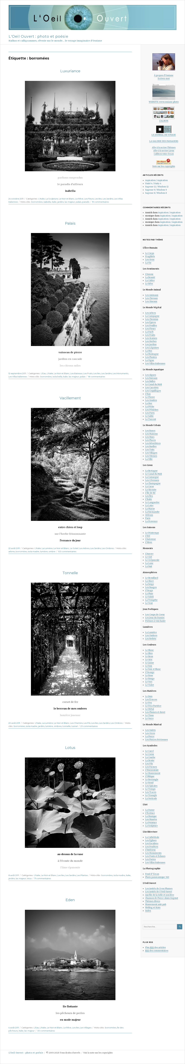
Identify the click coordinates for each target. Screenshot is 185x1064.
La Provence (151, 521)
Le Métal (149, 709)
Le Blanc (149, 650)
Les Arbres (84, 548)
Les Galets (150, 730)
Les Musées (151, 819)
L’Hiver (148, 542)
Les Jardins (108, 198)
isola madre (33, 551)
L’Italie (148, 499)
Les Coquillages (153, 391)
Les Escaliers (151, 843)
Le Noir (148, 666)
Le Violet (149, 685)
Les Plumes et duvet (155, 712)
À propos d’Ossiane (163, 75)
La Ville (149, 459)
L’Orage (149, 590)
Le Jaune (149, 663)
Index (148, 910)
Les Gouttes (151, 400)
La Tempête (151, 600)
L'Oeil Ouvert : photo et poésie (38, 36)
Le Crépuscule (152, 560)
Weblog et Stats (152, 907)
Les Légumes (152, 347)
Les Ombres (108, 548)
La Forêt (149, 332)
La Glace (149, 581)
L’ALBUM (163, 114)
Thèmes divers (152, 901)
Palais (70, 223)
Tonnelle (70, 573)
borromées (37, 202)
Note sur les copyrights (163, 166)
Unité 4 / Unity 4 (153, 183)
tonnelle (66, 726)
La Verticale (151, 798)
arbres (11, 551)
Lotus (70, 747)
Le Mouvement (152, 773)
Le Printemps (152, 533)
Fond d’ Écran (152, 874)
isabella (47, 202)
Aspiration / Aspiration (156, 180)
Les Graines (151, 338)
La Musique (151, 816)
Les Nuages (151, 587)
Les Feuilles (151, 325)
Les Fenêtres (151, 846)
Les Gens (149, 259)
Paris (147, 518)
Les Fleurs (89, 198)
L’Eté (147, 536)
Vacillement (70, 398)
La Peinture (151, 822)
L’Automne (150, 539)
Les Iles (98, 198)
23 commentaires (89, 726)
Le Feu (148, 702)
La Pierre (149, 736)
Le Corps (149, 253)
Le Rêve (79, 198)
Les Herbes (150, 341)
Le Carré (149, 751)
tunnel (75, 726)
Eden (70, 900)
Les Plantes (82, 875)
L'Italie (41, 198)
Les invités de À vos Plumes (158, 888)
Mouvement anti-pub (155, 904)
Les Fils (87, 723)
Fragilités (150, 256)
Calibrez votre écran (164, 154)
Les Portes (150, 859)
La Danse (150, 810)
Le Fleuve (150, 397)
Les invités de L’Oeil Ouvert (158, 891)
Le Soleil (74, 548)
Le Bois (148, 696)
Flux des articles (155, 947)
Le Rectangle (151, 779)
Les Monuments (120, 373)
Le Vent (149, 603)
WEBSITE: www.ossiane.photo (164, 93)
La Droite (149, 760)
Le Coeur (149, 754)
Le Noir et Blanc (66, 198)
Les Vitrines (151, 456)
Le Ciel (148, 557)
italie (54, 202)
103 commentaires (67, 551)
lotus (29, 878)
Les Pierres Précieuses (156, 739)
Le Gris (148, 659)
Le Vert (148, 682)
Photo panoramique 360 (157, 877)
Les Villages (85, 1027)
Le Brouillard (151, 578)
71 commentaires (42, 878)
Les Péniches (151, 409)
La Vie (148, 262)
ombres (58, 726)
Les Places (150, 440)
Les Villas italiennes (17, 376)
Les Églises (150, 840)
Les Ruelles (150, 446)
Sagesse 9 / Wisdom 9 (156, 190)
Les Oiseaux (151, 301)
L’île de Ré (150, 493)
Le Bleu (149, 653)
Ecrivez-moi (164, 78)
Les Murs (149, 437)
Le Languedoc (152, 502)
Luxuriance (70, 71)
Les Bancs (150, 430)
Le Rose (149, 675)
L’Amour (149, 274)
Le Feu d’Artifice (153, 706)
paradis (85, 202)
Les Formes (151, 767)
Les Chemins (76, 723)
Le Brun (149, 656)
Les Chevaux (151, 298)
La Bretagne (151, 470)
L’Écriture (150, 813)
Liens (163, 150)
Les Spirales (151, 786)
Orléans (149, 515)
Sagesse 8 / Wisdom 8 (156, 193)
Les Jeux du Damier (155, 617)
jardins (60, 202)
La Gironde (150, 489)
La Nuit (148, 566)
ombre (52, 551)
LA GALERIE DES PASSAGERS (163, 141)
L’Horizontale (152, 770)
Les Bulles (150, 381)
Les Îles (149, 496)
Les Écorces (151, 699)
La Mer (148, 351)
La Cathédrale (152, 837)
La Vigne (149, 360)
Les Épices (150, 322)
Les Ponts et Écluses (155, 856)
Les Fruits (87, 373)
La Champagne (153, 483)
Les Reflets (150, 638)
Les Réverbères (153, 443)
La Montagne (152, 354)
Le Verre (149, 718)
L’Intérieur (150, 850)
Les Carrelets (151, 387)
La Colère (150, 280)
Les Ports (150, 413)
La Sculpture (52, 198)
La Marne (150, 508)
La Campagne (152, 316)
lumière (44, 551)
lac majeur (70, 202)
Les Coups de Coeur (155, 614)
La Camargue (152, 477)
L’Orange (149, 672)
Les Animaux (151, 295)
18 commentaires (96, 376)
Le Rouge (150, 678)
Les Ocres (150, 733)
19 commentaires (100, 202)
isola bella (57, 376)
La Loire (149, 505)
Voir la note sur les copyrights (98, 1052)
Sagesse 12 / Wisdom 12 (157, 186)
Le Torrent (150, 419)
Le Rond (149, 782)
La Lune (149, 563)
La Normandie (152, 512)
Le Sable (149, 416)
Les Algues (150, 375)
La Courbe (150, 757)
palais (78, 202)
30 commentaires (46, 1031)
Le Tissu (149, 715)
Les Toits (149, 449)
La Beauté (150, 277)
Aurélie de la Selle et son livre (159, 895)
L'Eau (43, 373)
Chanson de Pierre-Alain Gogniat (161, 898)
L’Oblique (149, 776)
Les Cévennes (152, 480)
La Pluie (149, 593)
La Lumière (47, 548)
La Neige (149, 584)
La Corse (149, 486)
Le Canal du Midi (153, 384)
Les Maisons (151, 434)
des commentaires (156, 950)
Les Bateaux (76, 373)
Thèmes (163, 147)
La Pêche (149, 406)
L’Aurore (149, 553)
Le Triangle (151, 795)
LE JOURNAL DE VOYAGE (164, 131)
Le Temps (150, 789)
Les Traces (150, 792)
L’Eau (148, 394)
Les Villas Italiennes (155, 363)
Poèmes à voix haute (155, 621)
